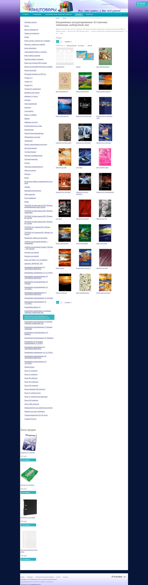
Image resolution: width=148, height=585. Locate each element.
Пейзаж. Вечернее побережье (103, 91)
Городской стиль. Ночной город (83, 116)
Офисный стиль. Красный (82, 218)
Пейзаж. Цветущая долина (82, 91)
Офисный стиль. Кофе (61, 167)
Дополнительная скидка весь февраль (45, 577)
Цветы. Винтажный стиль (62, 91)
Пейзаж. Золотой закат (61, 292)
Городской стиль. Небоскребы (83, 142)
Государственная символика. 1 (83, 268)
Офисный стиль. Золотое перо (103, 142)
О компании (30, 577)
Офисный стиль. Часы (101, 218)
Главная (57, 17)
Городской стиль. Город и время (63, 142)
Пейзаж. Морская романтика (103, 292)
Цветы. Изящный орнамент (82, 292)
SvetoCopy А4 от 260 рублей (27, 485)
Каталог (64, 17)
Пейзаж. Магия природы (82, 243)
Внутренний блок (60, 66)
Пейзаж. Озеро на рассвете (62, 116)
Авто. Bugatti (79, 167)
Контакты (65, 577)
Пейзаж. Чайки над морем (62, 243)
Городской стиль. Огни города (63, 192)
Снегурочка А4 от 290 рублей (27, 452)
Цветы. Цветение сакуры (102, 167)
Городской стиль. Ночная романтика (105, 192)
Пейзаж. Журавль (60, 268)
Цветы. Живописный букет (102, 66)
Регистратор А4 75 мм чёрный (27, 517)
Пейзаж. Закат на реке (101, 243)
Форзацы (78, 66)
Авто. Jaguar (59, 218)
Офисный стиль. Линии (102, 268)
